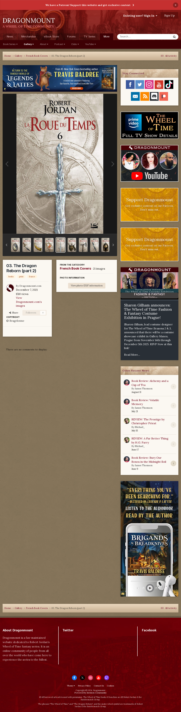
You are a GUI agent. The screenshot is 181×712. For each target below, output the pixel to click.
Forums (71, 36)
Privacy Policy (84, 686)
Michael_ (140, 427)
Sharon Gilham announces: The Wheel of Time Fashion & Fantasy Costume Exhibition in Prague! (148, 311)
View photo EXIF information (87, 285)
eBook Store (51, 36)
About (44, 44)
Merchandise (28, 36)
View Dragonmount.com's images (29, 301)
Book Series (10, 44)
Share (13, 312)
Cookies (110, 686)
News (10, 36)
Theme (71, 686)
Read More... (132, 354)
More (106, 36)
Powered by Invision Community (90, 692)
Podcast (59, 44)
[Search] (135, 37)
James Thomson (143, 388)
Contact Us (99, 686)
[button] (6, 245)
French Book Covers (75, 268)
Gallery (29, 44)
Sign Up (169, 15)
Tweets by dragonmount (77, 636)
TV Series (89, 36)
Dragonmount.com (30, 285)
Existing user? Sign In (140, 15)
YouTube (90, 44)
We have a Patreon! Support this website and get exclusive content (87, 5)
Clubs (75, 44)
